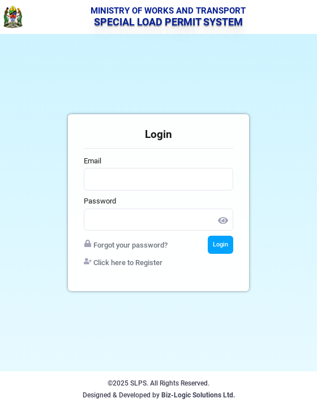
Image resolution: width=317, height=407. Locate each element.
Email (92, 161)
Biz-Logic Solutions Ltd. (198, 395)
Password (100, 201)
